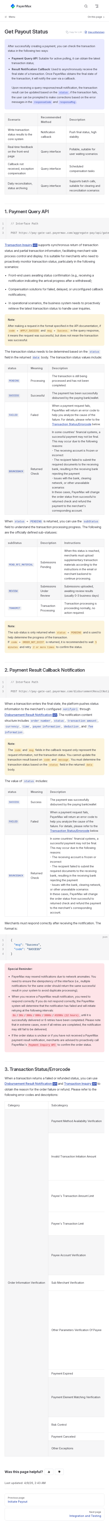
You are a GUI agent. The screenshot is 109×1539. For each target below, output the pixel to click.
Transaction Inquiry (21, 245)
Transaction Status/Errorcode (71, 424)
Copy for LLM (74, 32)
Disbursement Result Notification (31, 715)
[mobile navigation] (96, 6)
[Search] (86, 6)
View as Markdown (94, 32)
